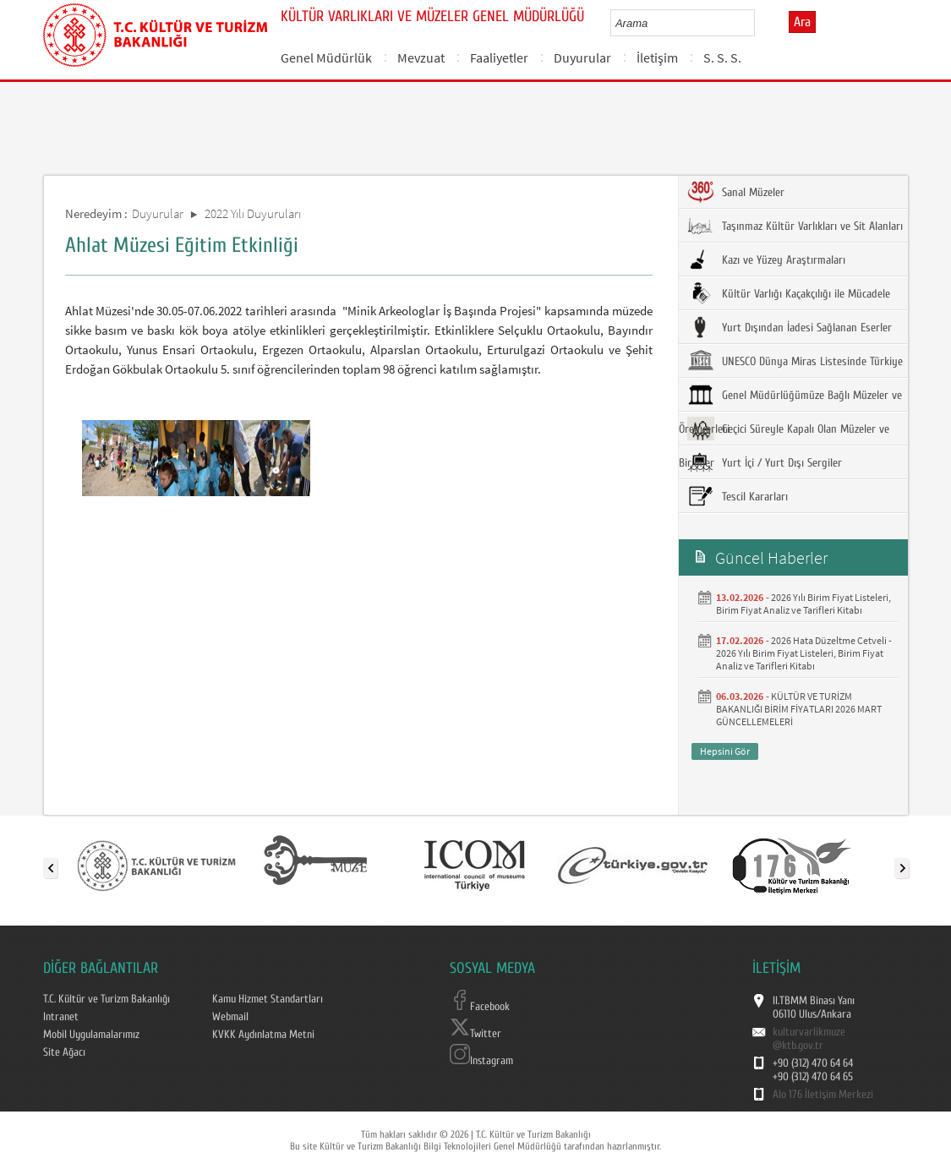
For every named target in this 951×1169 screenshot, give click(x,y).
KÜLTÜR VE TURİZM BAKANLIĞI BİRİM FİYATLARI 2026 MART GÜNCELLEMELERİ (799, 709)
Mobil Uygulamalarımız (91, 1034)
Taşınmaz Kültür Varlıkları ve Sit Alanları (795, 226)
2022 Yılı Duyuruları (253, 213)
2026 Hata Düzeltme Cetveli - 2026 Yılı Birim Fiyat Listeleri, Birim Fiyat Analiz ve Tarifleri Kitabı (804, 653)
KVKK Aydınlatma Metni (263, 1034)
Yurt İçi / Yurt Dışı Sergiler (764, 462)
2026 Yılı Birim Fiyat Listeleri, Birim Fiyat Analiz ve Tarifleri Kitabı (803, 603)
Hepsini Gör (725, 751)
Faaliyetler (499, 57)
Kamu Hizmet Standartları (267, 999)
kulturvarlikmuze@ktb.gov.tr (809, 1038)
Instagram (481, 1061)
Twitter (475, 1034)
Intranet (61, 1017)
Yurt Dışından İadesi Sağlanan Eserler (789, 327)
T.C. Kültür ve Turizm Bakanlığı (106, 999)
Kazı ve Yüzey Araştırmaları (766, 259)
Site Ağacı (64, 1052)
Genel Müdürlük (326, 57)
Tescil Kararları (737, 496)
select (759, 23)
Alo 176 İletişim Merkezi (823, 1094)
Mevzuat (421, 57)
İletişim (657, 57)
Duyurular (582, 57)
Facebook (480, 1006)
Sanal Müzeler (735, 192)
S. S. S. (722, 57)
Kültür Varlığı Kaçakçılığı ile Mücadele (788, 293)
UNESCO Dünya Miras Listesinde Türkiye (795, 361)
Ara (802, 22)
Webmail (230, 1017)
